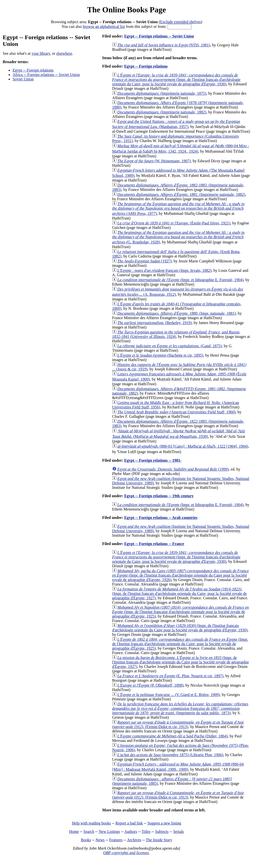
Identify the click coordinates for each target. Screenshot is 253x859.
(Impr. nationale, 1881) (176, 313)
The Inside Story (159, 840)
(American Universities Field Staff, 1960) (176, 412)
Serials (178, 831)
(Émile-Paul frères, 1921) (173, 223)
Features (116, 840)
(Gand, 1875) (169, 346)
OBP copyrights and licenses (126, 853)
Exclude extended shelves (180, 22)
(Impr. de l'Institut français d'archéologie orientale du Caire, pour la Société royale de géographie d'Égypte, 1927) (179, 593)
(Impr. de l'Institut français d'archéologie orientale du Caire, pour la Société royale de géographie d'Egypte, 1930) (176, 79)
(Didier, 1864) (172, 736)
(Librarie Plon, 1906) (170, 755)
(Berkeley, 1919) (154, 323)
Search (89, 831)
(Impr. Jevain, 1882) (164, 270)
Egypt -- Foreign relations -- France (154, 544)
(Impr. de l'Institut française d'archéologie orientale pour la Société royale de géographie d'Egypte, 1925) (180, 611)
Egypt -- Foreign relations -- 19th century (159, 496)
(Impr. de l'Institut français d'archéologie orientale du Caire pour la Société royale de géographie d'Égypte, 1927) (180, 662)
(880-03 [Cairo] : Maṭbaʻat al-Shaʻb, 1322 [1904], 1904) (182, 446)
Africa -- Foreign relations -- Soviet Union (46, 75)
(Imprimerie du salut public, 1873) (180, 708)
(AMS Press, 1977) (178, 209)
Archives (134, 840)
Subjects (162, 831)
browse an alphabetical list (104, 26)
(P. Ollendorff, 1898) (150, 685)
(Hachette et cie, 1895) (160, 355)
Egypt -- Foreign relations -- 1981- (153, 460)
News (100, 840)
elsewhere (64, 53)
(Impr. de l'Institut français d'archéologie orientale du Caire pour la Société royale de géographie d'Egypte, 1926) (180, 575)
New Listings (109, 831)
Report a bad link (129, 823)
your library (41, 53)
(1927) (144, 261)
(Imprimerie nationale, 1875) (161, 93)
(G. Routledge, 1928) (178, 237)
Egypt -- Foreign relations (33, 70)
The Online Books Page (126, 9)
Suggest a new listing (164, 823)
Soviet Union (23, 79)
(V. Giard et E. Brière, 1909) (168, 695)
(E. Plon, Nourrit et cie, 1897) (170, 676)
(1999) (173, 469)
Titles (146, 831)
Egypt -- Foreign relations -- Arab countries (160, 517)
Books (86, 840)
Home (74, 831)
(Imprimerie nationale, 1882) (161, 112)
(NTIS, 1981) (163, 45)
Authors (130, 831)
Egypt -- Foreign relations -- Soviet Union (159, 36)
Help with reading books (91, 823)
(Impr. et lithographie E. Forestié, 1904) (180, 280)
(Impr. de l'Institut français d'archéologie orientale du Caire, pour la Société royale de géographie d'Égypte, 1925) (180, 643)
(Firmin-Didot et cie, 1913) (178, 724)
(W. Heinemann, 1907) (154, 161)
